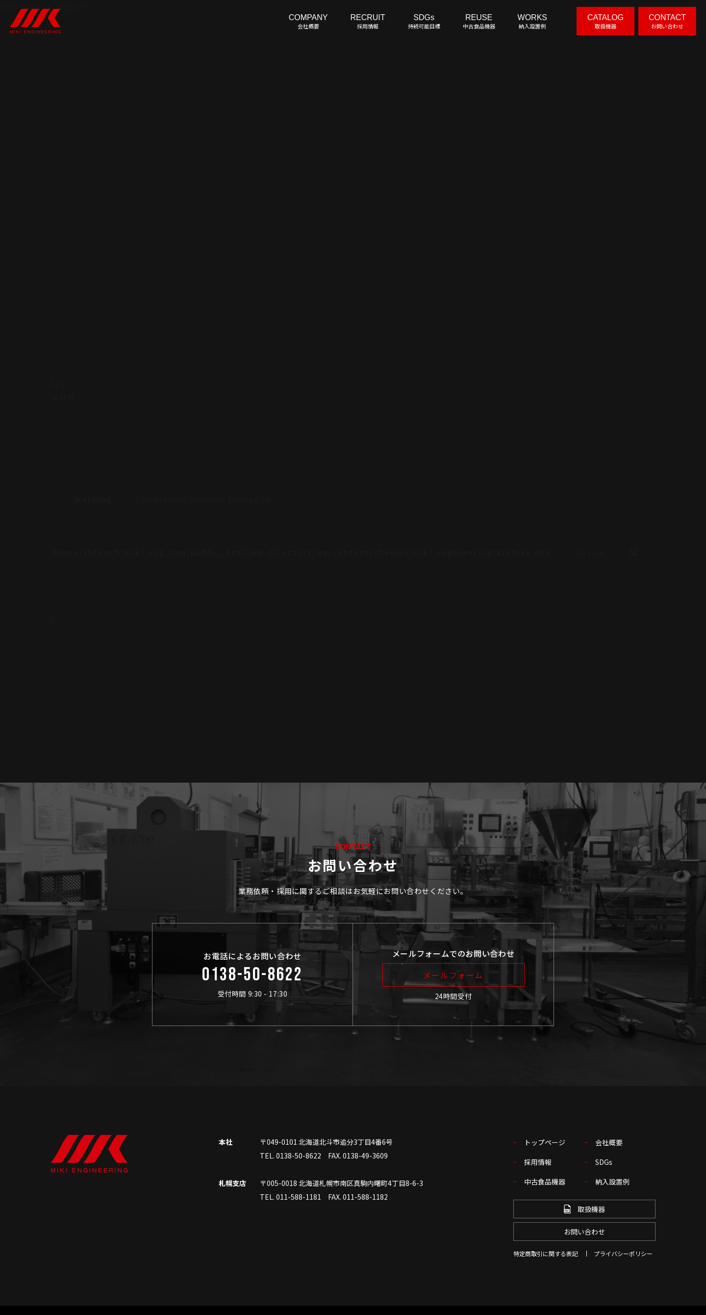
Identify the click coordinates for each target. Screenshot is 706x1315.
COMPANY (308, 21)
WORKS (532, 21)
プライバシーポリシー (623, 1253)
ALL (58, 383)
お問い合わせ (584, 1231)
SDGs (424, 21)
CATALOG (605, 21)
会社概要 (609, 1142)
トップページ (544, 1142)
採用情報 (538, 1162)
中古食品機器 (544, 1181)
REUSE (479, 21)
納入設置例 (612, 1181)
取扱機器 (584, 1209)
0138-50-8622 (252, 975)
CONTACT (667, 21)
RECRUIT (367, 21)
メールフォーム (453, 975)
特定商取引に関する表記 (545, 1253)
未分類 (63, 397)
